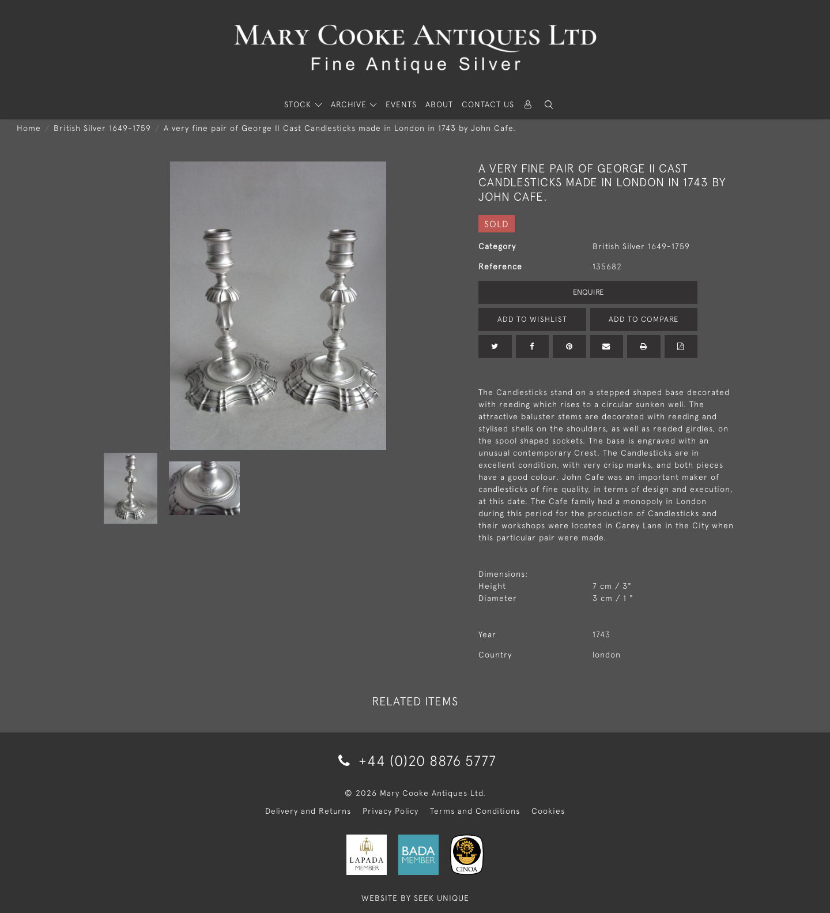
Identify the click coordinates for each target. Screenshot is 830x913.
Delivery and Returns (308, 811)
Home (29, 128)
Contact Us (488, 104)
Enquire (588, 292)
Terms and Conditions (475, 811)
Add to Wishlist (532, 319)
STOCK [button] (299, 104)
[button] (548, 105)
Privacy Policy (390, 811)
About (439, 104)
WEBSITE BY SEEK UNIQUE (415, 898)
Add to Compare (644, 319)
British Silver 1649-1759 (102, 128)
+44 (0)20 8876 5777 (415, 760)
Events (401, 104)
